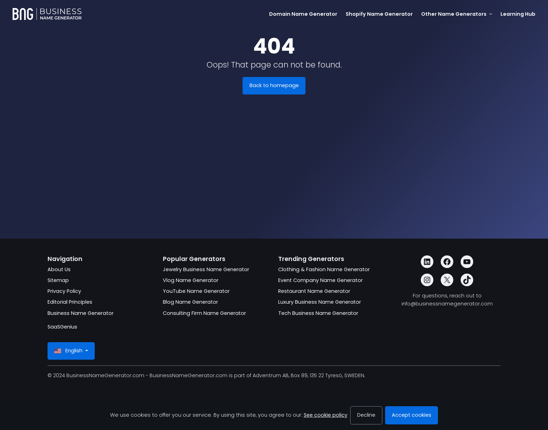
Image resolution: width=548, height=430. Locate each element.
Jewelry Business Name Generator (206, 269)
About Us (59, 269)
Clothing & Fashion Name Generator (324, 269)
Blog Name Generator (190, 301)
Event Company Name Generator (320, 280)
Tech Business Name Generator (318, 313)
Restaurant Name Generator (314, 291)
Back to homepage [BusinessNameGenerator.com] (274, 85)
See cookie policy (325, 414)
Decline (366, 414)
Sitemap (58, 280)
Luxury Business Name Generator (319, 301)
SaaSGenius (62, 326)
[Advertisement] (274, 181)
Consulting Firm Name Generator (204, 313)
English (69, 350)
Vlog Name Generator (190, 280)
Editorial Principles (70, 301)
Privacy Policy (64, 291)
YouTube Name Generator (196, 291)
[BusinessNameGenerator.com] (47, 14)
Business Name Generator (81, 313)
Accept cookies (411, 414)
